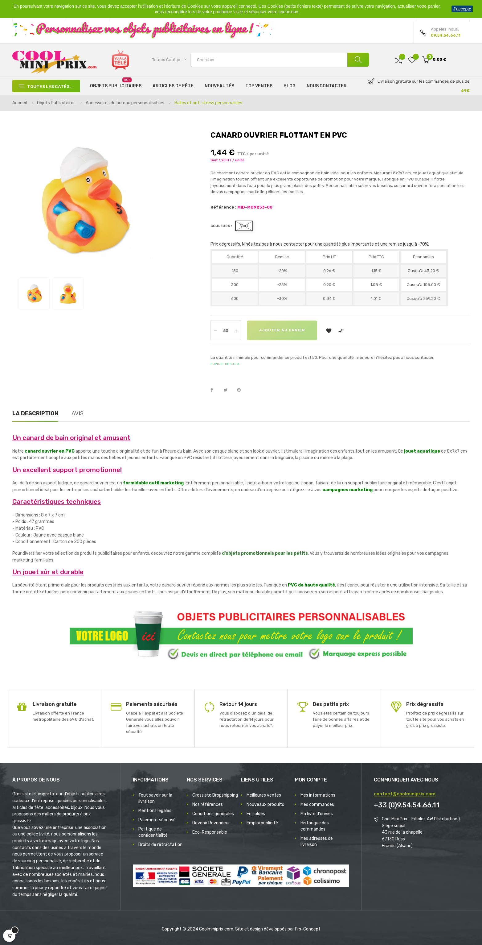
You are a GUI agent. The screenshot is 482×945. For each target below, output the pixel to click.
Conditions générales (213, 813)
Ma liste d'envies (316, 813)
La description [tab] (35, 413)
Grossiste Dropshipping (215, 795)
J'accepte (462, 8)
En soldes (256, 813)
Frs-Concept (308, 929)
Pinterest (241, 390)
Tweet (228, 390)
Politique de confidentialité (153, 832)
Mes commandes (317, 804)
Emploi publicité (262, 823)
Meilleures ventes (264, 795)
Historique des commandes (314, 826)
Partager (215, 390)
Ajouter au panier (282, 330)
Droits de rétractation (160, 844)
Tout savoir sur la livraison (155, 798)
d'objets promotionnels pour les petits (265, 553)
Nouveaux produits (265, 804)
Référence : (223, 207)
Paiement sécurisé (157, 820)
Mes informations (317, 795)
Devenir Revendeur (211, 823)
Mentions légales (154, 810)
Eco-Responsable (209, 832)
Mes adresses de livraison (316, 841)
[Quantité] (225, 330)
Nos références (207, 804)
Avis (77, 413)
